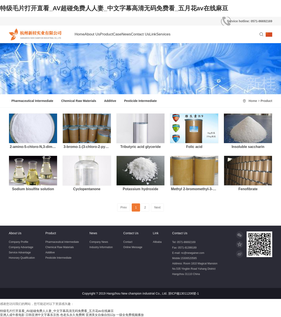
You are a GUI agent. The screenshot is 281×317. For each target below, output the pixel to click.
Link (152, 34)
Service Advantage (20, 252)
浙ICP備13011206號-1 (183, 293)
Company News (98, 241)
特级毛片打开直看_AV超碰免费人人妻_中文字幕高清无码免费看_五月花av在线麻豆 (114, 8)
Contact (127, 241)
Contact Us (140, 34)
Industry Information (101, 247)
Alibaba (157, 241)
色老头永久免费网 (72, 315)
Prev (124, 207)
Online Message (132, 247)
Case (117, 34)
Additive (110, 101)
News (126, 34)
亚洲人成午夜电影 (12, 315)
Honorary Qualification (22, 257)
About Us (92, 34)
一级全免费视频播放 (130, 315)
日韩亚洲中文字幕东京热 (42, 315)
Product (106, 34)
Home (80, 34)
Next (157, 207)
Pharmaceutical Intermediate (32, 101)
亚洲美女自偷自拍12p (100, 315)
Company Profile (18, 241)
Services (163, 34)
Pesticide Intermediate (140, 101)
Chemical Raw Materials (78, 101)
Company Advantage (21, 247)
